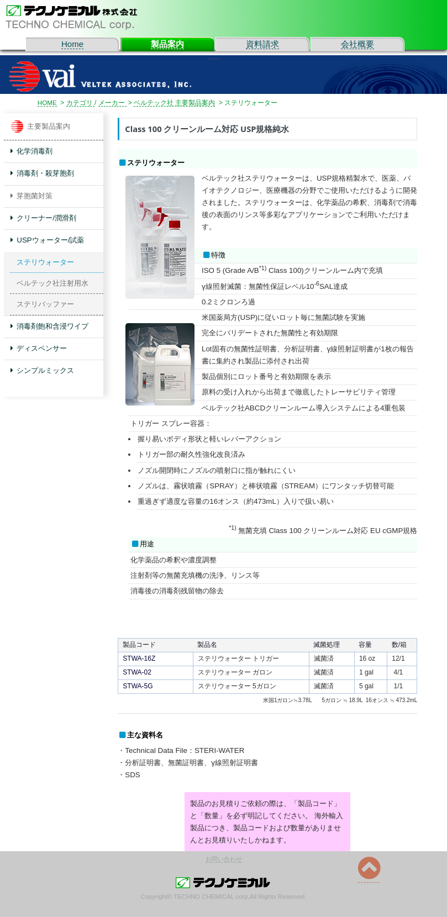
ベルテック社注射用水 (52, 283)
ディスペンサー (38, 348)
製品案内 (167, 44)
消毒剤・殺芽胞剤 (42, 173)
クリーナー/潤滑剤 (43, 218)
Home (72, 44)
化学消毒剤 (31, 151)
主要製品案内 (40, 126)
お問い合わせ (224, 859)
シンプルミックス (42, 370)
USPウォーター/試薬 (47, 240)
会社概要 (357, 44)
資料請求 (262, 44)
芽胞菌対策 (31, 195)
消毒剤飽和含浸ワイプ (49, 326)
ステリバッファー (45, 304)
